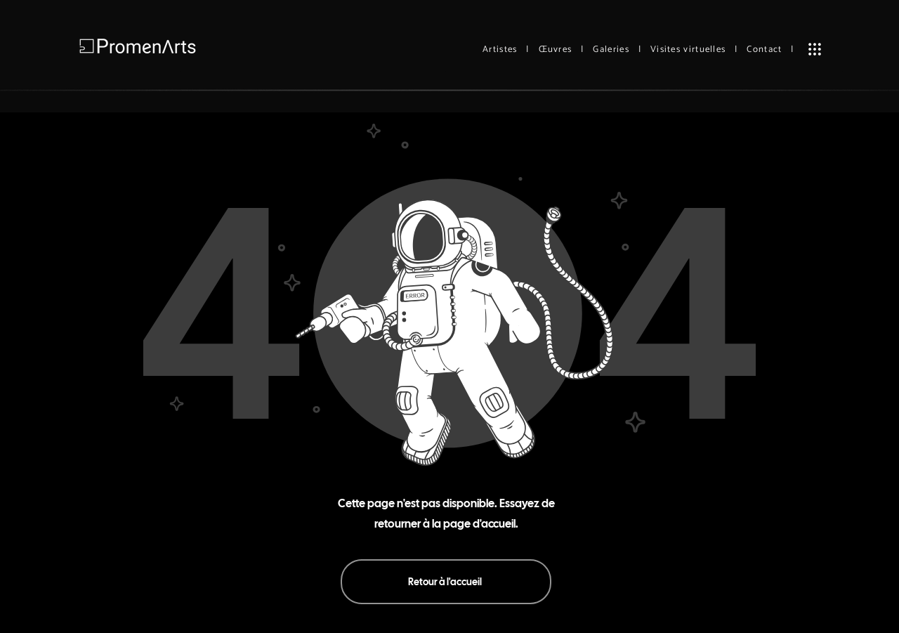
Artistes (500, 49)
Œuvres (555, 49)
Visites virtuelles (688, 49)
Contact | (770, 49)
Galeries (611, 49)
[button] (814, 49)
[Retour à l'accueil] (446, 581)
